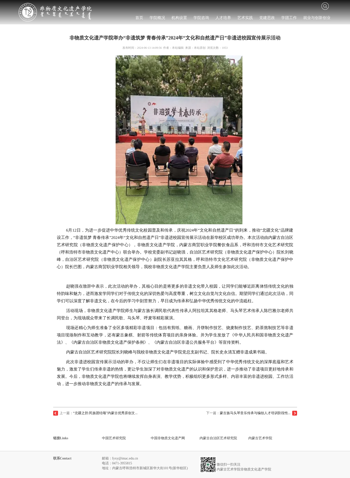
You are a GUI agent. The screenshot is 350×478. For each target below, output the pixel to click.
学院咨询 (201, 18)
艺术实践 (245, 18)
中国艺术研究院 (114, 438)
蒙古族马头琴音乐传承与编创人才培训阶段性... (255, 413)
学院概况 (157, 18)
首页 (139, 18)
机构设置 (179, 18)
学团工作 (289, 18)
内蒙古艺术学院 (260, 438)
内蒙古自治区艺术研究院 (218, 438)
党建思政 (267, 18)
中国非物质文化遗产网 (168, 438)
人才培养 (223, 18)
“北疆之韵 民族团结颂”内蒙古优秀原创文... (105, 413)
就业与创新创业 (316, 18)
